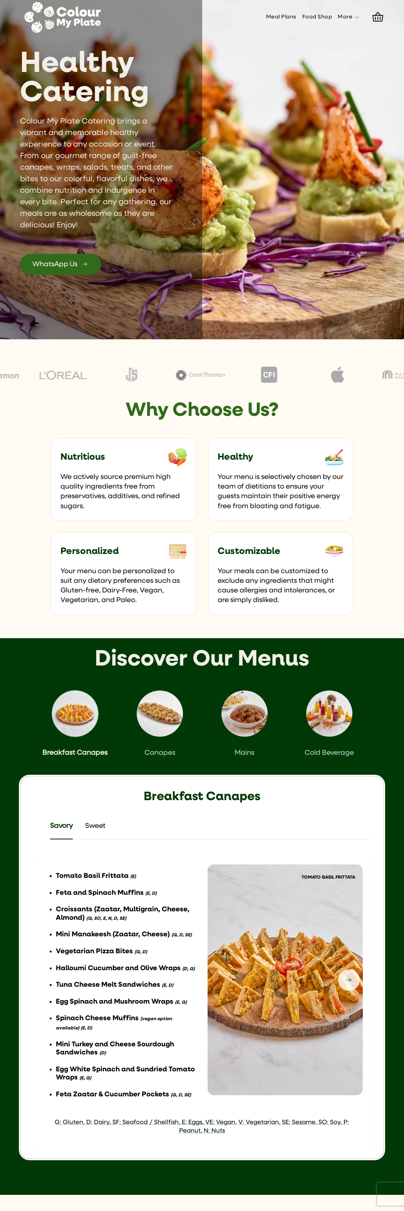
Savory (61, 825)
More (349, 17)
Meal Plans (281, 17)
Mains (244, 723)
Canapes (160, 723)
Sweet (95, 825)
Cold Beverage (329, 723)
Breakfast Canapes (74, 723)
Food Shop (317, 17)
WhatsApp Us (60, 264)
